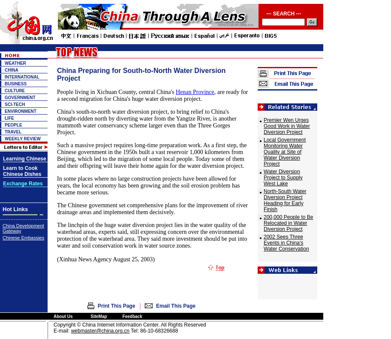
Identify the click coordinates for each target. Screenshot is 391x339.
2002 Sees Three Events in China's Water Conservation (286, 243)
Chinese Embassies (23, 237)
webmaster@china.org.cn (100, 331)
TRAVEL (13, 132)
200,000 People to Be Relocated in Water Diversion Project (288, 223)
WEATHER (15, 63)
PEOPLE (13, 125)
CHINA (11, 70)
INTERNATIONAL (22, 77)
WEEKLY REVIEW (23, 138)
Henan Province (195, 92)
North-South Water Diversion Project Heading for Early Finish (285, 200)
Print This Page (116, 306)
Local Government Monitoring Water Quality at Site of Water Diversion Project (285, 152)
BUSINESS (16, 84)
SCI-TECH (15, 104)
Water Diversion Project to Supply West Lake (283, 178)
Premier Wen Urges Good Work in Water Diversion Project (287, 126)
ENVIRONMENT (20, 111)
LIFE (9, 118)
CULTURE (15, 90)
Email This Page (176, 306)
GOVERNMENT (20, 97)
